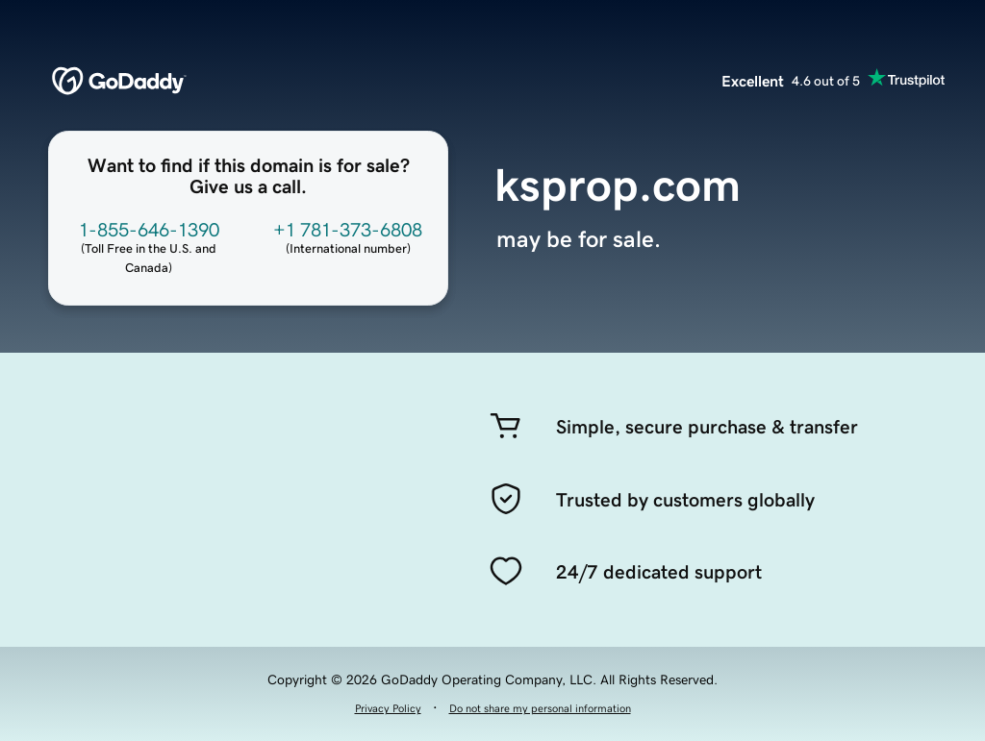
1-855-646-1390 (149, 229)
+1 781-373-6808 (347, 229)
